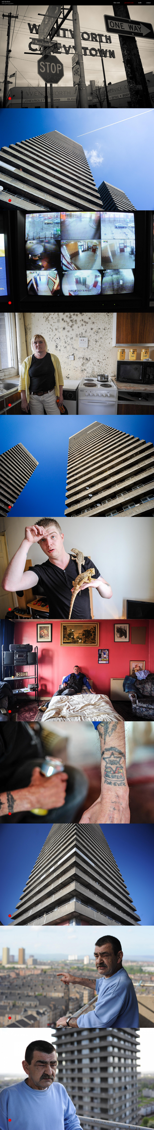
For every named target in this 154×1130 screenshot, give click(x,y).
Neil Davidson (8, 2)
